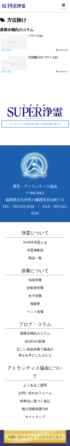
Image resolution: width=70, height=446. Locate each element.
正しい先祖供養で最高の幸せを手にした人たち (35, 352)
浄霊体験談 (35, 250)
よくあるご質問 (35, 385)
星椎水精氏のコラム (35, 333)
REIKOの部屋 (35, 341)
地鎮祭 (35, 304)
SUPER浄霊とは (35, 242)
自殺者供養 (35, 288)
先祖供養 (35, 280)
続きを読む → (7, 50)
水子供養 (35, 296)
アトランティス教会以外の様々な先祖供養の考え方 (35, 124)
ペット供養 (35, 312)
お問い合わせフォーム (35, 393)
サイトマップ (35, 417)
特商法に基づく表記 (35, 401)
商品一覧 (35, 258)
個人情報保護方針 (35, 409)
